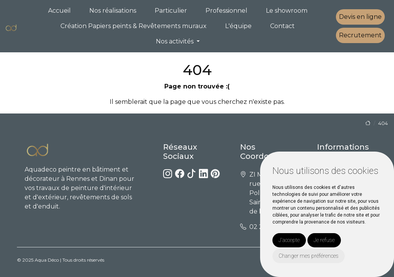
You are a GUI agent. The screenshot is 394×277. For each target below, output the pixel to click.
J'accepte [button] (289, 240)
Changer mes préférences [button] (309, 256)
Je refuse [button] (324, 240)
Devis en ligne (360, 16)
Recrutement (360, 35)
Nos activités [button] (175, 41)
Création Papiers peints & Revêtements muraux (133, 26)
